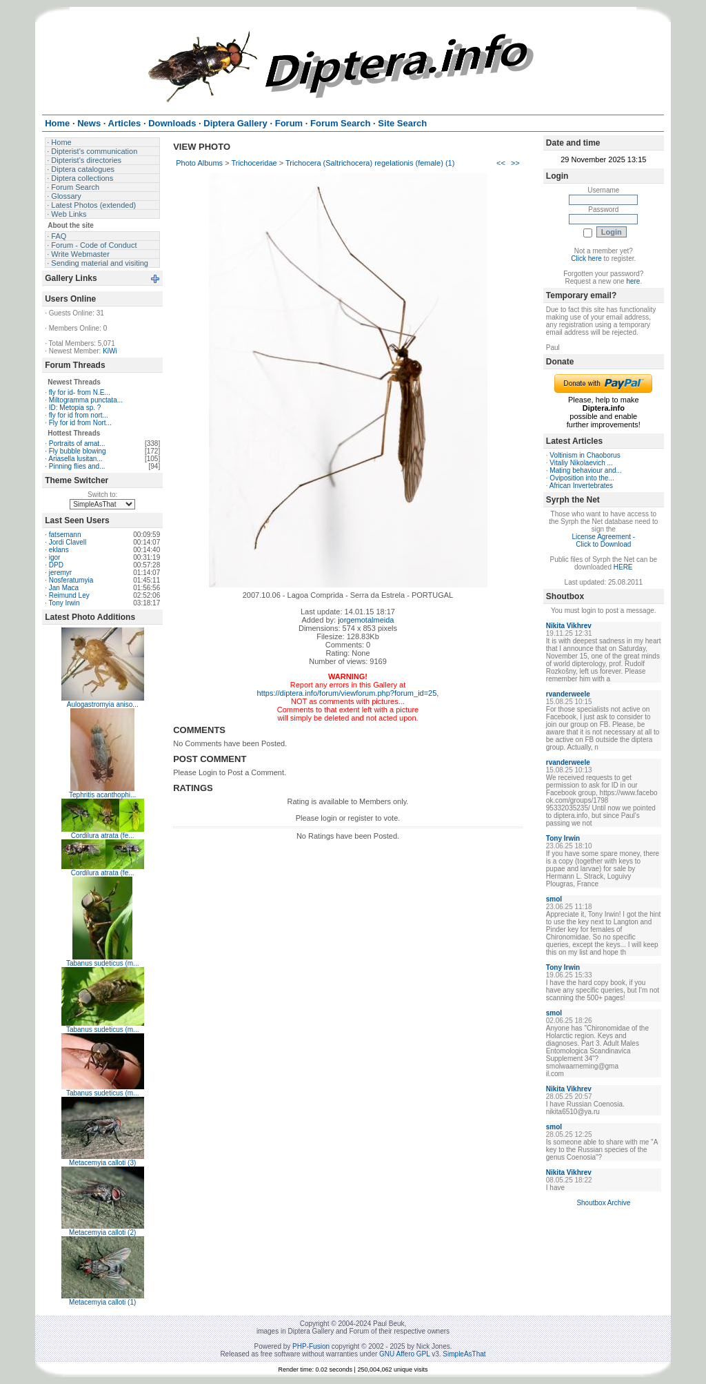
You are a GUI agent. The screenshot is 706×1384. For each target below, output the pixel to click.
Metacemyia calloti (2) (102, 1232)
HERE (623, 567)
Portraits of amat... (77, 443)
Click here (586, 258)
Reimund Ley (69, 595)
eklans (59, 550)
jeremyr (60, 572)
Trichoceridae (253, 163)
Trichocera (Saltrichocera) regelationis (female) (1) (369, 163)
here (633, 281)
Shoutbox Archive (603, 1203)
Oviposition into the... (581, 478)
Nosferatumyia (71, 580)
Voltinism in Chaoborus (584, 455)
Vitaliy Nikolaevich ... (581, 463)
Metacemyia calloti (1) (102, 1302)
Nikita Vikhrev (569, 626)
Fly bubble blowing (77, 451)
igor (55, 557)
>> (515, 163)
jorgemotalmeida (366, 620)
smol (554, 899)
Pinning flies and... (77, 466)
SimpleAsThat (464, 1354)
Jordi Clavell (67, 542)
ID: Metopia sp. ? (75, 407)
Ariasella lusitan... (75, 458)
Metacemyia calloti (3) (102, 1163)
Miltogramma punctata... (86, 400)
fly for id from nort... (78, 415)
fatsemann (65, 534)
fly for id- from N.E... (79, 392)
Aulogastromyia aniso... (103, 704)
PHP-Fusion (311, 1346)
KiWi (110, 351)
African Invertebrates (581, 485)
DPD (56, 565)
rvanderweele (568, 694)
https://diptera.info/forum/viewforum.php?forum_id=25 (347, 693)
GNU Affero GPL (404, 1354)
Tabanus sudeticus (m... (102, 963)
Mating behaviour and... (585, 470)
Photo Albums (199, 163)
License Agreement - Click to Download (603, 540)
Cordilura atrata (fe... (102, 835)
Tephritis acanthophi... (102, 795)
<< (500, 163)
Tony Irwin (64, 603)
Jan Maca (64, 588)
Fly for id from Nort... (80, 423)
